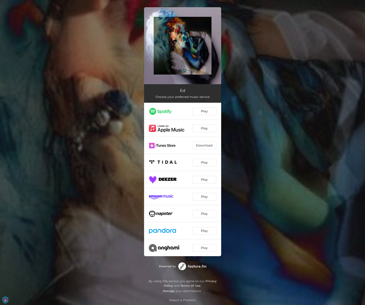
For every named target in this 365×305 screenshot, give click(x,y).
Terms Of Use (190, 285)
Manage (169, 291)
